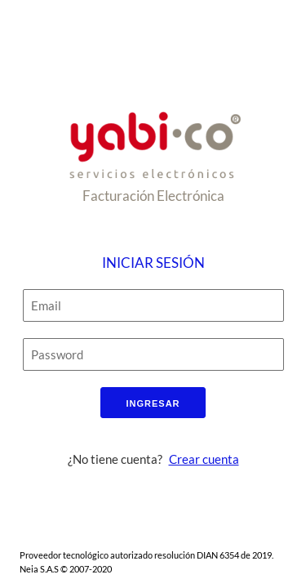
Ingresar (153, 403)
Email (46, 307)
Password (57, 356)
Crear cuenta (204, 459)
